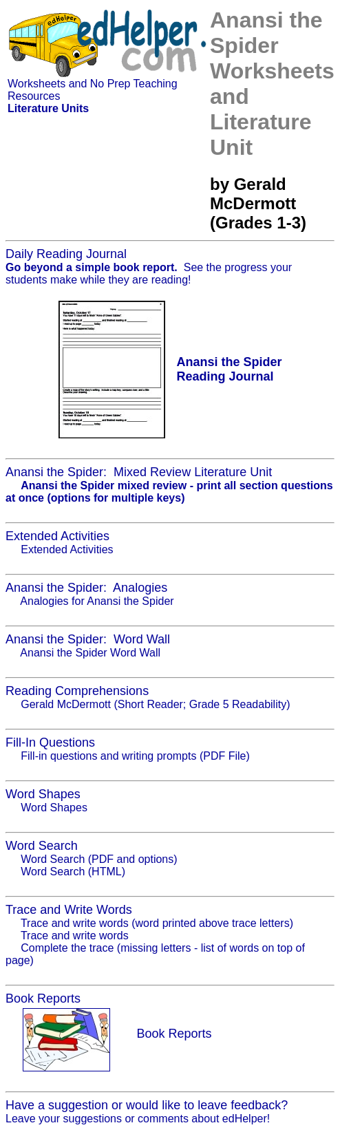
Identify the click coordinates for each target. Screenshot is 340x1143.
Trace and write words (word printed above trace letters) (157, 923)
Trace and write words (75, 935)
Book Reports (173, 1033)
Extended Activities (67, 549)
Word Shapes (54, 807)
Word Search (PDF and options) (99, 859)
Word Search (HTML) (73, 871)
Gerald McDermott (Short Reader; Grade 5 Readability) (155, 704)
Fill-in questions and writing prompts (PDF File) (135, 756)
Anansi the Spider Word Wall (90, 653)
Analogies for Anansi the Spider (96, 601)
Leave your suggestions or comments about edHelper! (138, 1118)
